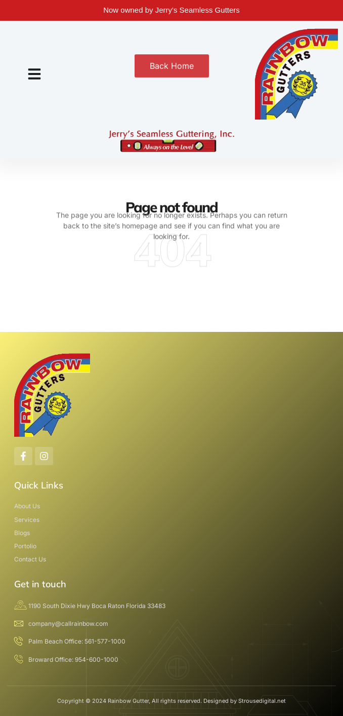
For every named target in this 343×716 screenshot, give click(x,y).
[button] (34, 74)
